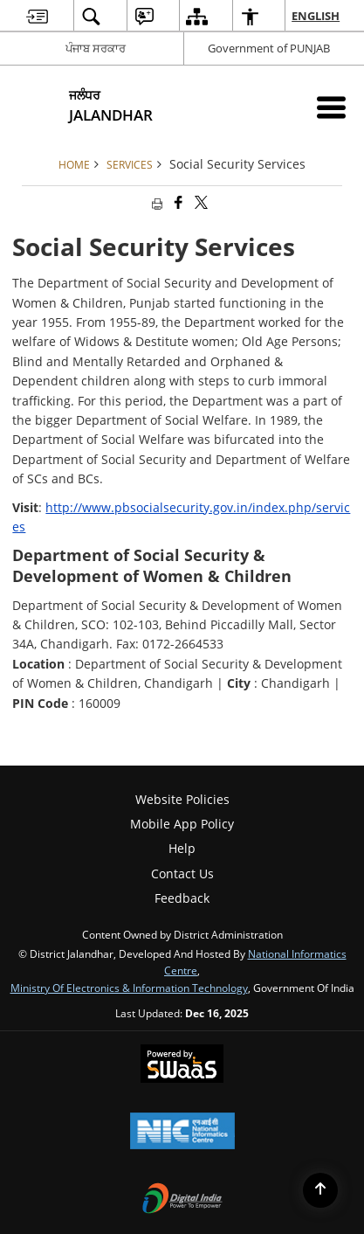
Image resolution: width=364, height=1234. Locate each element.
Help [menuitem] (182, 848)
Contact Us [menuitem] (182, 873)
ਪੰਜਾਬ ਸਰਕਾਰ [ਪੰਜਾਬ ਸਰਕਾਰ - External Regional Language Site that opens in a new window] (95, 48)
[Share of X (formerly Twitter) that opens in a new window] (199, 203)
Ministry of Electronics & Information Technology (129, 988)
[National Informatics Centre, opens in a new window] (182, 1132)
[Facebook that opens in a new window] (177, 203)
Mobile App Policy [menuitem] (182, 823)
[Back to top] (320, 1190)
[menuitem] (37, 16)
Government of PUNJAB (269, 48)
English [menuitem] (316, 16)
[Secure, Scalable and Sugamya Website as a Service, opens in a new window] (182, 1065)
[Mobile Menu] (331, 107)
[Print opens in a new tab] (155, 203)
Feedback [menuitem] (182, 898)
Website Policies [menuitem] (182, 799)
